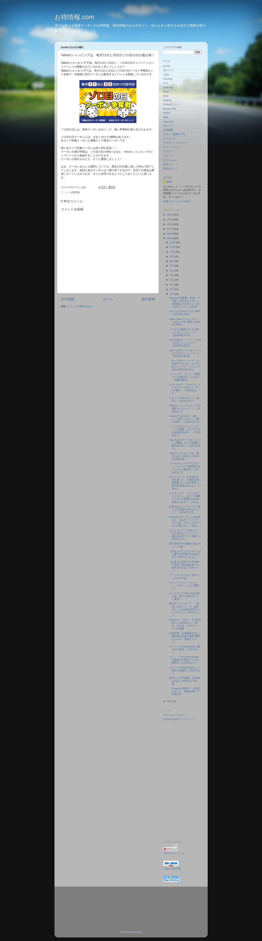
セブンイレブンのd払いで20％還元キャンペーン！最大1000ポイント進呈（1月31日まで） (185, 535)
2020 (170, 238)
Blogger (137, 932)
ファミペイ (169, 138)
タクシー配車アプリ (174, 134)
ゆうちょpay (170, 160)
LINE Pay (168, 87)
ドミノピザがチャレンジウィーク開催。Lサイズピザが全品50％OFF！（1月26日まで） (185, 431)
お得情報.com (74, 17)
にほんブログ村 (172, 868)
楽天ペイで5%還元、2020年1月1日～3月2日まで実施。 (184, 681)
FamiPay (168, 79)
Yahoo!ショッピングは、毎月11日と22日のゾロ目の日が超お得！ (184, 456)
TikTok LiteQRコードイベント (179, 719)
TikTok (166, 113)
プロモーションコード (175, 143)
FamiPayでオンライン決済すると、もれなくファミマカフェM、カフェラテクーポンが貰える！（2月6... (185, 521)
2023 (170, 224)
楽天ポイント (170, 168)
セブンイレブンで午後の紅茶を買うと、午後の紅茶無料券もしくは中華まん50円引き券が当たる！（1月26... (185, 483)
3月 (172, 284)
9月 (172, 256)
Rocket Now (169, 108)
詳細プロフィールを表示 (177, 201)
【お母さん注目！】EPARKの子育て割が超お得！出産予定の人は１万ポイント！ (184, 566)
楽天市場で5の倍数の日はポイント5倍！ (184, 545)
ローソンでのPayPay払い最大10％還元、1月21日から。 (184, 649)
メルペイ (168, 155)
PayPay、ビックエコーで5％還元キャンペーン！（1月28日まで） (185, 408)
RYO (169, 182)
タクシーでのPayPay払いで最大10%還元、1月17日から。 (185, 670)
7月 (172, 265)
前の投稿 (148, 299)
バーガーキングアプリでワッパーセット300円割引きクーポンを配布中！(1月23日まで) (185, 468)
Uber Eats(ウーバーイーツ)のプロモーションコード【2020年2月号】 (185, 343)
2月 (172, 289)
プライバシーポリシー (175, 715)
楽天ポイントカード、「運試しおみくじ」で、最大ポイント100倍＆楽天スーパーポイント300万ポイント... (185, 609)
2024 (170, 219)
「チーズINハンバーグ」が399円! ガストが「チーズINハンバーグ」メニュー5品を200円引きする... (184, 365)
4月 (172, 279)
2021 (170, 233)
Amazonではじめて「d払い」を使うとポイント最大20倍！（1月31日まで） (185, 419)
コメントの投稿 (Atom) (79, 306)
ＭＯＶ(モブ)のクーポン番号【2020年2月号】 (185, 313)
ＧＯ (165, 83)
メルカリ (168, 151)
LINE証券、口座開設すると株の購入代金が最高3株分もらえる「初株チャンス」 (185, 637)
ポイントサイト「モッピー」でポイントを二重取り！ (184, 585)
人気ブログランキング (174, 853)
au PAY (167, 66)
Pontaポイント (171, 104)
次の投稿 (67, 299)
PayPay (167, 100)
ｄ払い (167, 74)
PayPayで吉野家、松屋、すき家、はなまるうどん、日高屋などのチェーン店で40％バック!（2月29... (184, 302)
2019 (170, 701)
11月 (173, 247)
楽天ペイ (168, 164)
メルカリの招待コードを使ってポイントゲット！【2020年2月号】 (184, 332)
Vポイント (169, 125)
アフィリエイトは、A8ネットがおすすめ (184, 576)
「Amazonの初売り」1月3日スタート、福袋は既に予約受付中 (185, 691)
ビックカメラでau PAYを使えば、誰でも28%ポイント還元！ (184, 596)
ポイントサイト (172, 147)
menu (166, 91)
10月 (173, 251)
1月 (172, 294)
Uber (165, 117)
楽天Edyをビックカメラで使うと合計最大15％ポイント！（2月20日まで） (185, 509)
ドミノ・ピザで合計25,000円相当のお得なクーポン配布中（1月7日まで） (184, 660)
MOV (166, 96)
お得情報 (75, 192)
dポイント (169, 70)
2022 (170, 228)
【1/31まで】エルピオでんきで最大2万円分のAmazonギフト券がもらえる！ (185, 554)
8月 (172, 261)
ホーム (108, 299)
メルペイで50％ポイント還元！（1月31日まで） (184, 399)
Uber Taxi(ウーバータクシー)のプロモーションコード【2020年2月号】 (185, 353)
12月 (173, 242)
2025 (170, 214)
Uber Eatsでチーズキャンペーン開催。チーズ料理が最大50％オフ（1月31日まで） (185, 444)
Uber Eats (168, 121)
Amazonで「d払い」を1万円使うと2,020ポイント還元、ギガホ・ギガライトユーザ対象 (185, 624)
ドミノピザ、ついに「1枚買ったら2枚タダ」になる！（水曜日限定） (185, 377)
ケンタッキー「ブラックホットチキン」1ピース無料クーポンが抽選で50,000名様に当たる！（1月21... (185, 497)
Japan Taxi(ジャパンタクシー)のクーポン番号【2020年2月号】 (184, 322)
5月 (172, 275)
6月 (172, 270)
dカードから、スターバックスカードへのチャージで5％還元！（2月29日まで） (184, 389)
